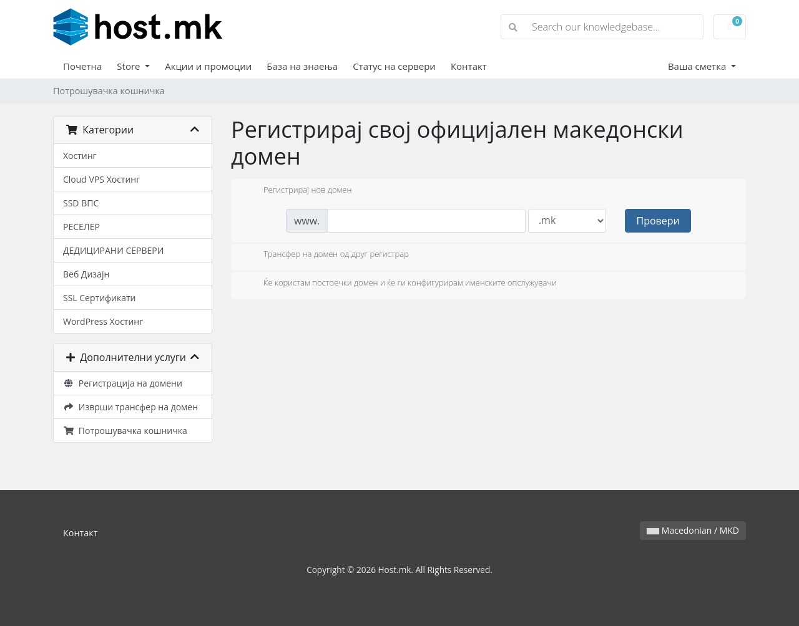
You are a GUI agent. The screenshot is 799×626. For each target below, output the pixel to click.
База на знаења (302, 66)
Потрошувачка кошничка (125, 430)
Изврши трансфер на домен (130, 407)
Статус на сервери (394, 66)
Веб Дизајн (86, 274)
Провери (658, 221)
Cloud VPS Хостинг (101, 179)
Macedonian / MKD (693, 530)
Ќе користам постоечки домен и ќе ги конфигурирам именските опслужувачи (400, 284)
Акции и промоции (208, 66)
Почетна (82, 66)
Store (129, 66)
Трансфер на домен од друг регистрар (326, 255)
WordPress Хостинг (103, 321)
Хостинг (80, 155)
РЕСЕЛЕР (81, 227)
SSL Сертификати (99, 298)
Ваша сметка (698, 66)
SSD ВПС (81, 203)
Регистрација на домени (122, 383)
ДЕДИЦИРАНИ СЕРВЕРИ (113, 250)
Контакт (469, 66)
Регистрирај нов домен (297, 191)
